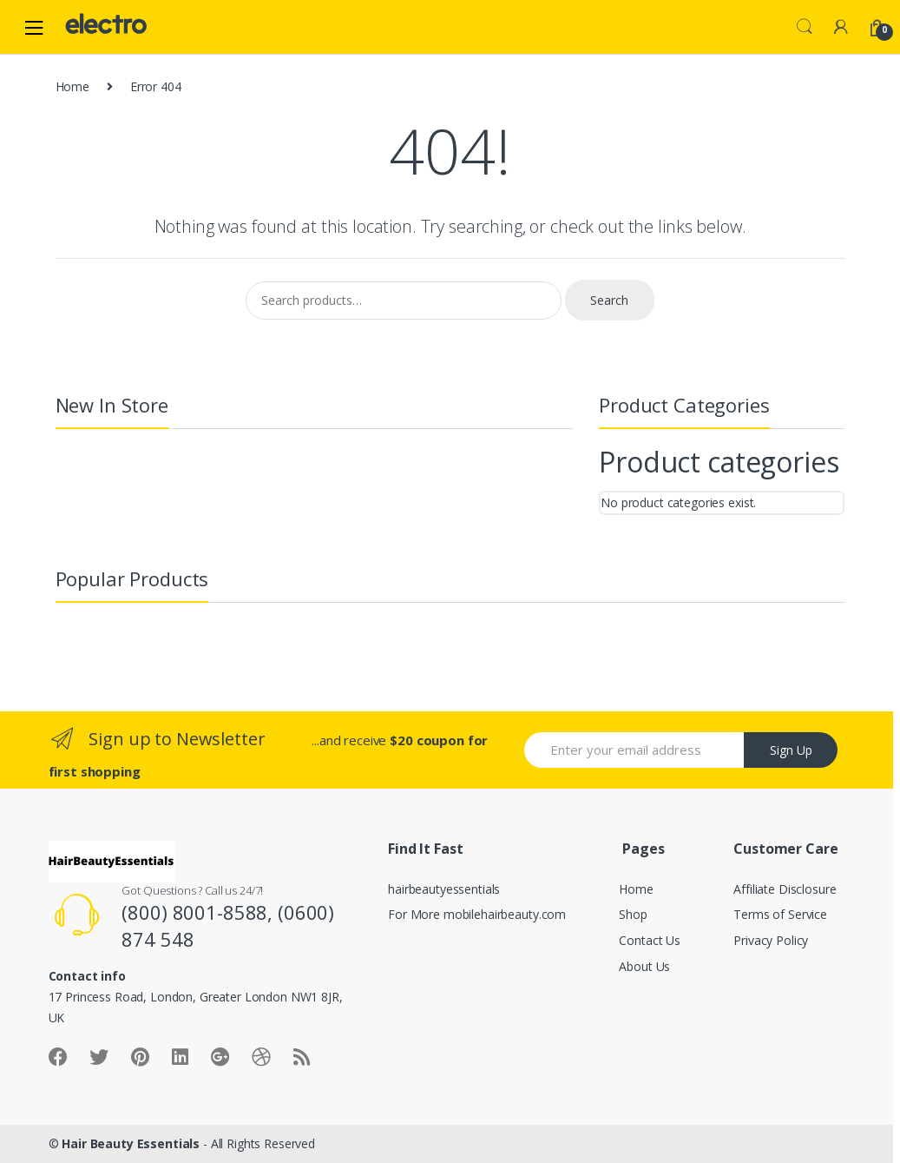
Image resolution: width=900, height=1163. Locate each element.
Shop (633, 914)
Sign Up (791, 750)
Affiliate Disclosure (784, 889)
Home (72, 86)
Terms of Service (780, 914)
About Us (644, 966)
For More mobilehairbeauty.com (477, 914)
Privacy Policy (770, 940)
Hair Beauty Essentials (131, 1143)
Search (804, 26)
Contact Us (649, 940)
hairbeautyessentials (444, 889)
